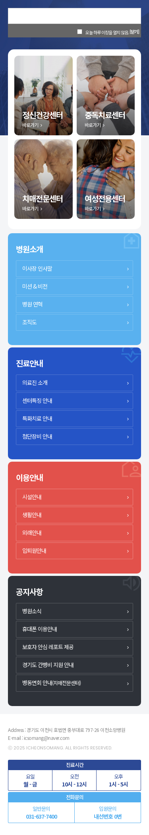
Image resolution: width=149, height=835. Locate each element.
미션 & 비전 (34, 286)
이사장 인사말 (37, 268)
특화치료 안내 (37, 418)
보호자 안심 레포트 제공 (48, 647)
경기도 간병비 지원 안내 (48, 665)
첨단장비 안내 (37, 436)
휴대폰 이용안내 (39, 629)
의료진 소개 (34, 382)
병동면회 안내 (51, 683)
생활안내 (31, 515)
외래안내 (31, 533)
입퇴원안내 (34, 550)
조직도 (29, 322)
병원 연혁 (32, 304)
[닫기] (134, 31)
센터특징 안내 (37, 400)
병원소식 (31, 611)
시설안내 (31, 497)
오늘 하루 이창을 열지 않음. (107, 32)
